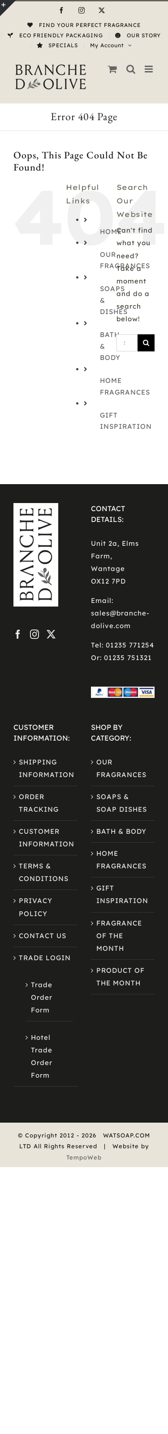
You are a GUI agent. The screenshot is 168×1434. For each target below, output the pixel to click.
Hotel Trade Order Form (41, 1056)
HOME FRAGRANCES (121, 859)
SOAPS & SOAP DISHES (121, 803)
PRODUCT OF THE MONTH (120, 976)
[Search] (146, 342)
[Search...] (127, 342)
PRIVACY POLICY (35, 906)
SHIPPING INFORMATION (46, 768)
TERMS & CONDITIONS (44, 872)
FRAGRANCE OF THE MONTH (119, 936)
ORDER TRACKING (39, 803)
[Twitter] (51, 634)
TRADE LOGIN (45, 957)
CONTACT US (42, 935)
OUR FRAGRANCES (121, 768)
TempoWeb (84, 1157)
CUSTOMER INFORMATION (46, 837)
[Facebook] (18, 634)
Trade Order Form (41, 997)
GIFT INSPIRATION (122, 894)
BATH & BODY (121, 831)
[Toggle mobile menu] (150, 69)
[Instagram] (34, 634)
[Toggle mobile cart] (112, 69)
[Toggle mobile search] (131, 69)
